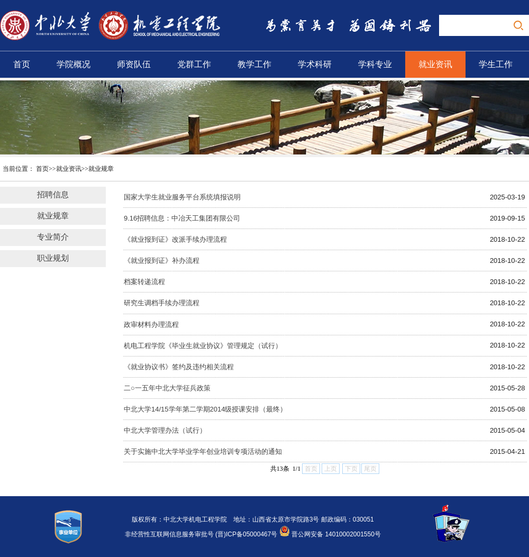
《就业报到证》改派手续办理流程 (175, 239)
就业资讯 (435, 64)
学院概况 (73, 64)
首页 (21, 64)
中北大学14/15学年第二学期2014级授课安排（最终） (205, 409)
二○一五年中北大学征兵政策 (167, 388)
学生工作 (496, 64)
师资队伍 (134, 64)
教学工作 (254, 64)
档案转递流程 (144, 282)
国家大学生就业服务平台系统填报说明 (182, 197)
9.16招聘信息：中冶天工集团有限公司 (182, 218)
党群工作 (194, 64)
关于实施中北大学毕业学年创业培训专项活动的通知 (203, 451)
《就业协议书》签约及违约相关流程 (179, 367)
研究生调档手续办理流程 (161, 303)
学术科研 (315, 64)
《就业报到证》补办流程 (161, 260)
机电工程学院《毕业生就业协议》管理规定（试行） (203, 346)
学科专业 (375, 64)
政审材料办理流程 (151, 324)
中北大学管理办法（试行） (165, 430)
